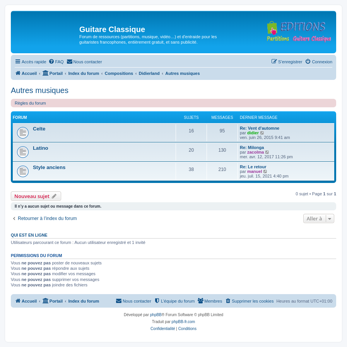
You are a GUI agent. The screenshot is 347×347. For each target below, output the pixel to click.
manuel (254, 171)
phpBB (156, 315)
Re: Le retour (253, 166)
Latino (40, 148)
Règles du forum (30, 103)
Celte (39, 129)
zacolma (255, 152)
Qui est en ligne (29, 235)
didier (253, 132)
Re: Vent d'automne (259, 128)
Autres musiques (39, 90)
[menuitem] (56, 61)
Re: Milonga (252, 147)
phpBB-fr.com (183, 322)
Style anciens (49, 167)
